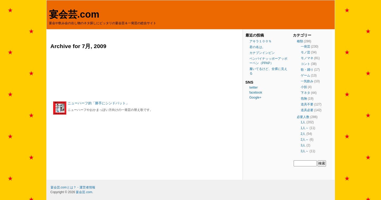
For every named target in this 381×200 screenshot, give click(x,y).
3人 (303, 145)
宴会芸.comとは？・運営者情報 (73, 187)
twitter (253, 87)
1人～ (305, 128)
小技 (304, 87)
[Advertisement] (145, 75)
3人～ (305, 151)
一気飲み (307, 81)
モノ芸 (305, 52)
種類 (300, 41)
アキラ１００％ (260, 41)
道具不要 (307, 104)
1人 (303, 122)
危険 (304, 98)
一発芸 (305, 46)
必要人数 (303, 117)
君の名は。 (257, 47)
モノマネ (307, 58)
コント (305, 64)
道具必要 (307, 110)
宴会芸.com (74, 14)
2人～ (305, 139)
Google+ (255, 97)
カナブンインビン (262, 53)
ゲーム (305, 75)
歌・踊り (307, 69)
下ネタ (305, 93)
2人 (303, 134)
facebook (255, 92)
